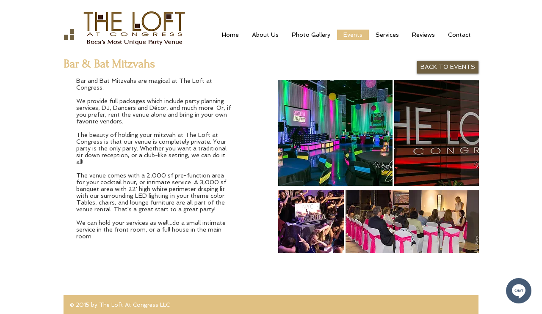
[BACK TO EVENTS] (447, 67)
